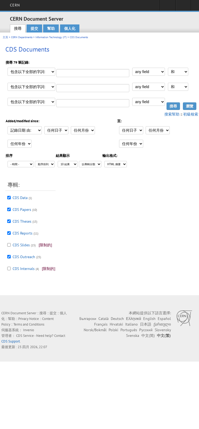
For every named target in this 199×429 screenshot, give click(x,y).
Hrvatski (116, 324)
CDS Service (25, 335)
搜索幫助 (171, 114)
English (149, 318)
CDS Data (20, 197)
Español (164, 318)
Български (87, 318)
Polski (113, 329)
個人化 (69, 28)
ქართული (162, 324)
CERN (15, 5)
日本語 (145, 324)
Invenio (28, 330)
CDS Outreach (24, 256)
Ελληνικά (133, 318)
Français (101, 324)
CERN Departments (21, 37)
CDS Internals (24, 268)
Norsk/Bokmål (95, 329)
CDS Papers (22, 209)
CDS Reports (22, 233)
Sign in (167, 7)
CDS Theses (22, 221)
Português (128, 329)
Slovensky (163, 329)
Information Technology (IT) (51, 37)
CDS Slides (21, 245)
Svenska (132, 335)
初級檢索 (190, 114)
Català (103, 318)
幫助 (51, 28)
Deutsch (117, 318)
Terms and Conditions (28, 324)
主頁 (5, 37)
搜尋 (17, 28)
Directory (183, 7)
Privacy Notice (28, 318)
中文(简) (148, 335)
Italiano (131, 324)
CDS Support (10, 341)
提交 (34, 28)
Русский (146, 329)
